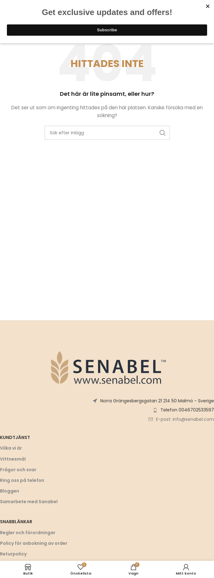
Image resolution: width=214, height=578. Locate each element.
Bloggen (9, 491)
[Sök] (107, 133)
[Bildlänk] (107, 367)
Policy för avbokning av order (33, 543)
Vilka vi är (11, 448)
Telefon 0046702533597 (187, 410)
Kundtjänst (15, 437)
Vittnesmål (13, 459)
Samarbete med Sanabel (29, 501)
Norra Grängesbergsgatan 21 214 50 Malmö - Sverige (157, 401)
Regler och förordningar (27, 532)
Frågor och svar (18, 470)
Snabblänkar (16, 522)
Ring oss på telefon (22, 480)
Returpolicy (13, 554)
